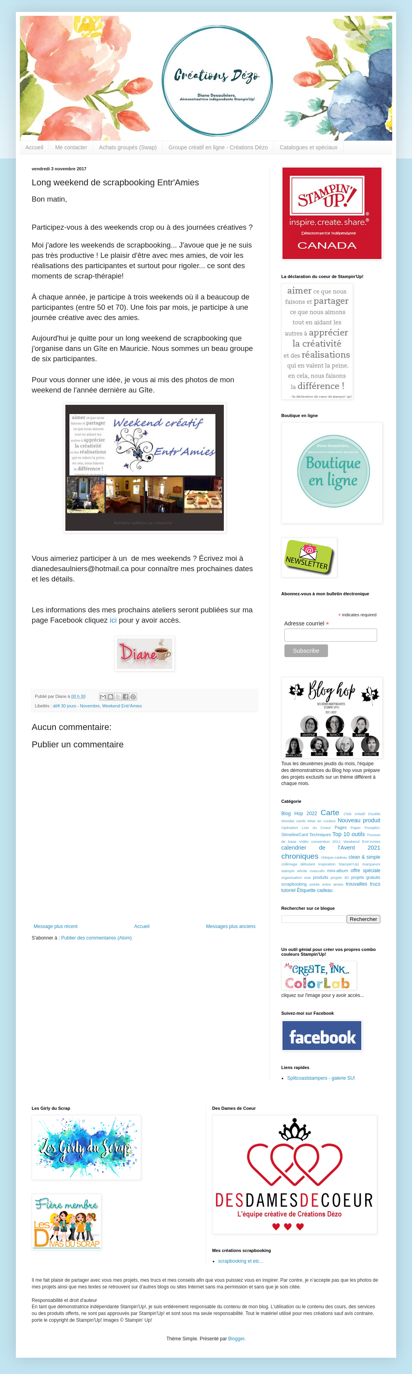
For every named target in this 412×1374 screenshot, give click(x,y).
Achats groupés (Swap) (128, 147)
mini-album (337, 870)
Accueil (34, 147)
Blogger (236, 1339)
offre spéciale (365, 870)
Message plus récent (56, 926)
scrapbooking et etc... (240, 1261)
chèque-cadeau (334, 857)
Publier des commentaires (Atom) (96, 938)
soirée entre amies (326, 884)
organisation (291, 877)
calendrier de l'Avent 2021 (330, 847)
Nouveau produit (359, 820)
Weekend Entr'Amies (122, 705)
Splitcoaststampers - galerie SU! (321, 1078)
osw (307, 877)
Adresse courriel (306, 623)
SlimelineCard (294, 834)
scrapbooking (294, 884)
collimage (289, 864)
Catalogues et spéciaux (309, 147)
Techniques (320, 834)
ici (114, 620)
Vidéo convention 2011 (320, 841)
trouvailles (356, 884)
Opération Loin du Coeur (306, 827)
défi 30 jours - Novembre (76, 705)
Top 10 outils (348, 834)
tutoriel (288, 890)
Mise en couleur (321, 821)
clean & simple (364, 857)
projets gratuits (365, 877)
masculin (317, 871)
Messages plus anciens (231, 926)
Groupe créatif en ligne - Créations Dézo (218, 147)
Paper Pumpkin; (365, 827)
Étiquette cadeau (314, 890)
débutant (307, 864)
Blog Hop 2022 (299, 813)
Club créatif (354, 814)
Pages (341, 827)
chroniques (300, 856)
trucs (375, 884)
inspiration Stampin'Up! (338, 864)
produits (320, 877)
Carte (329, 812)
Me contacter (71, 147)
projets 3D (339, 877)
